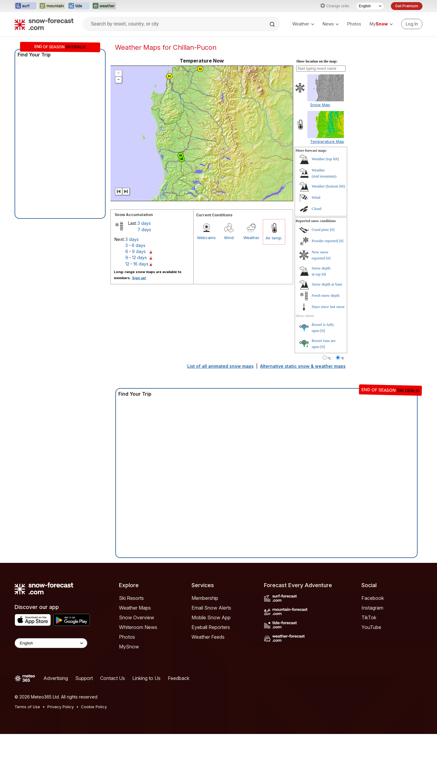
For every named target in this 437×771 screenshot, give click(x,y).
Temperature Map (327, 178)
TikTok (368, 654)
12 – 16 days (136, 300)
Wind (229, 274)
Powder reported (325, 278)
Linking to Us (146, 715)
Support (84, 715)
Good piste (320, 266)
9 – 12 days (136, 294)
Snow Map (320, 141)
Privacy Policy (60, 743)
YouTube (371, 664)
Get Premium (406, 6)
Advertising (55, 715)
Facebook (372, 635)
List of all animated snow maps (220, 403)
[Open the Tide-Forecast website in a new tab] (79, 6)
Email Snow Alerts (211, 645)
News (331, 23)
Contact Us (112, 715)
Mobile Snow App (211, 654)
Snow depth (327, 321)
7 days (144, 266)
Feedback (178, 715)
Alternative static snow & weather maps (303, 403)
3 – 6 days (135, 282)
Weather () (325, 196)
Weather (303, 23)
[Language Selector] (370, 6)
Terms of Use (27, 743)
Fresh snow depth (326, 332)
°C (329, 395)
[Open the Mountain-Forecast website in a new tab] (52, 6)
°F (342, 395)
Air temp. (274, 274)
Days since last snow (328, 343)
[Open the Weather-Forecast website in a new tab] (104, 6)
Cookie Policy (94, 743)
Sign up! (139, 315)
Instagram (372, 645)
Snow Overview (136, 654)
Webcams (206, 274)
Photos (354, 23)
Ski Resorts (131, 635)
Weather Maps (135, 645)
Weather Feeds (208, 674)
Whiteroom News (138, 664)
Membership (204, 635)
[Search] (273, 24)
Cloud (316, 245)
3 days (144, 260)
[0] (332, 266)
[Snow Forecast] (44, 24)
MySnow (129, 684)
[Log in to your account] (411, 24)
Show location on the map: (316, 98)
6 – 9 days (135, 288)
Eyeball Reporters (210, 664)
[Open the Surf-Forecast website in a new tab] (25, 6)
